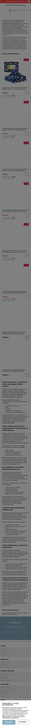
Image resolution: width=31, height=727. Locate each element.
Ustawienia (22, 722)
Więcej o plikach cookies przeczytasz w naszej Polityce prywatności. (13, 717)
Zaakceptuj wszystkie (9, 722)
